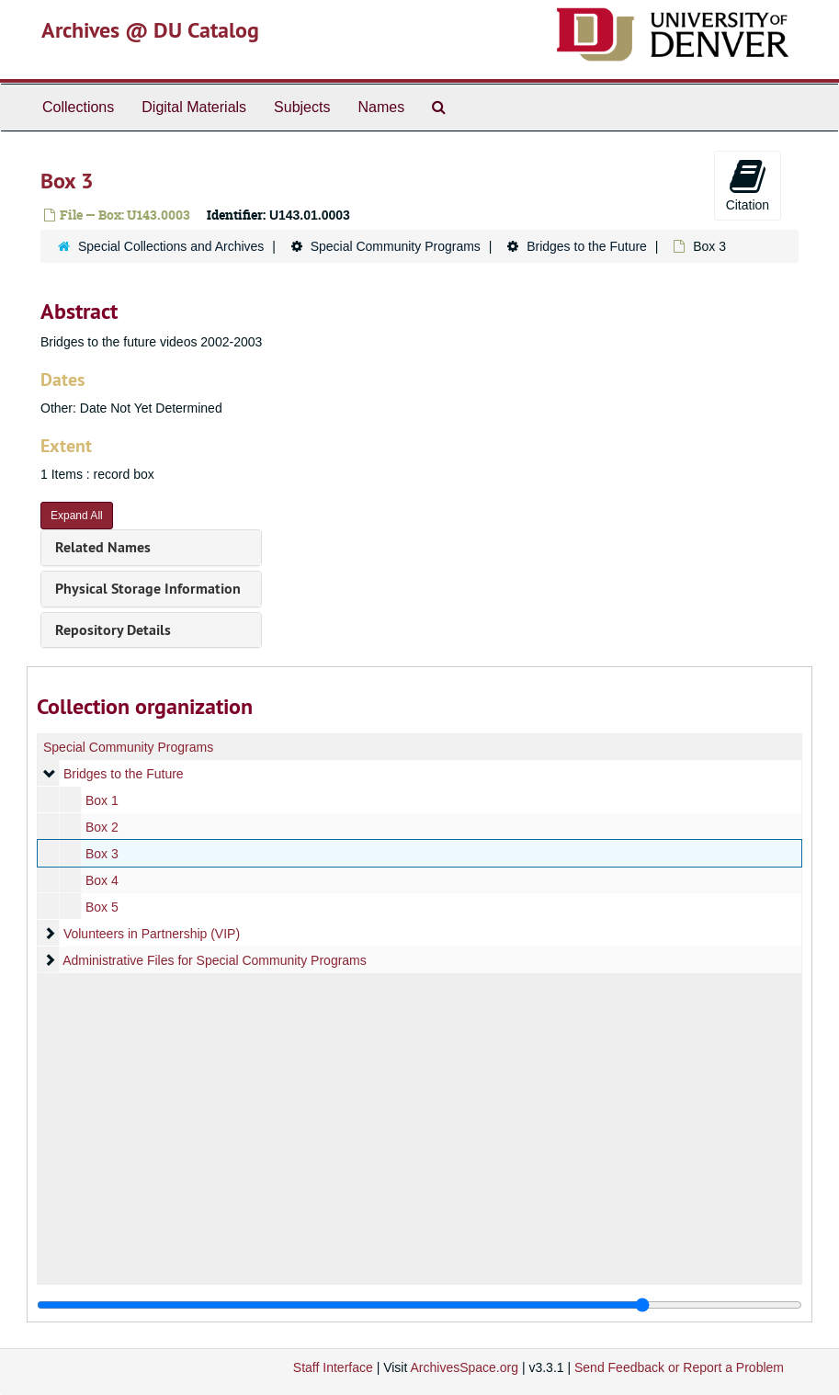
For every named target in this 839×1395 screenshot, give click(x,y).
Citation (747, 184)
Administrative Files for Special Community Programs (214, 960)
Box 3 (102, 853)
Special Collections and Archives (171, 246)
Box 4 (102, 880)
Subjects (302, 107)
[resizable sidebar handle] (419, 1305)
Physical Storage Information (148, 588)
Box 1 (102, 800)
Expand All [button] (77, 515)
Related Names (103, 547)
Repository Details (113, 630)
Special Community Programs (396, 246)
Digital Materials (194, 107)
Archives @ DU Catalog (150, 30)
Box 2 (102, 827)
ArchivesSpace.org (464, 1367)
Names (380, 107)
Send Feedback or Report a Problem (679, 1367)
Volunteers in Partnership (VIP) (151, 933)
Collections (78, 107)
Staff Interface (333, 1367)
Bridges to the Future (587, 246)
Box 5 (102, 907)
